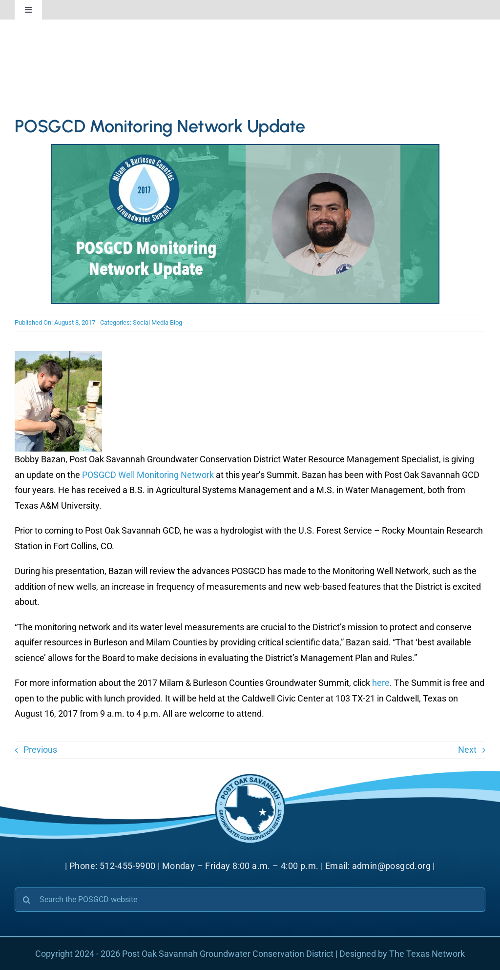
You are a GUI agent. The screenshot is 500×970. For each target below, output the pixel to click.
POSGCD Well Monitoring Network (148, 475)
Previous (40, 749)
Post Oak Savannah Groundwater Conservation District (227, 954)
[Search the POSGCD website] (250, 899)
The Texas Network (427, 954)
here (381, 683)
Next (467, 749)
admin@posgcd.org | (393, 866)
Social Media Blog (157, 322)
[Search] (27, 899)
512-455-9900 (128, 866)
